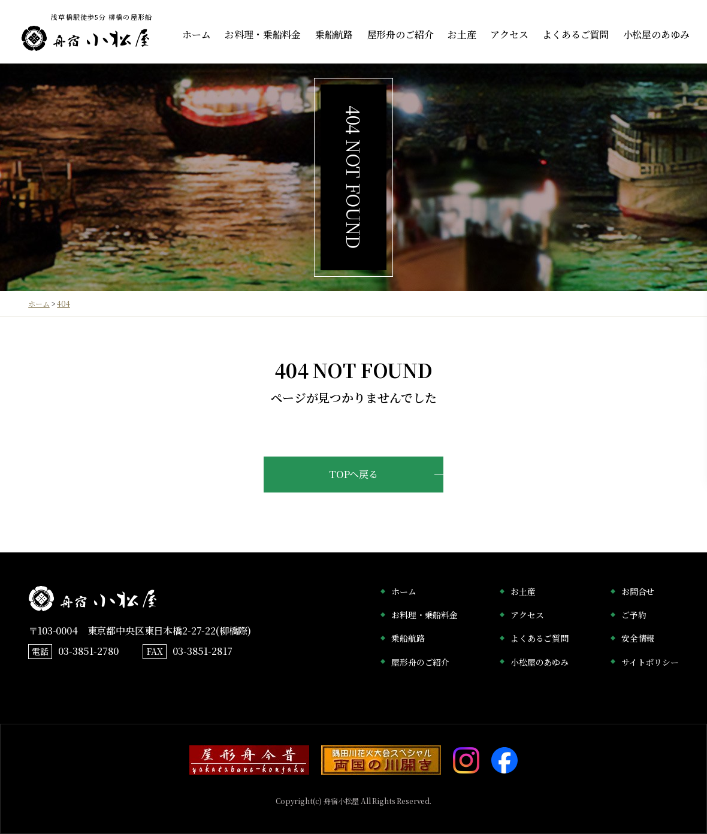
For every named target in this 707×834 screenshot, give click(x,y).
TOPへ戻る (353, 474)
